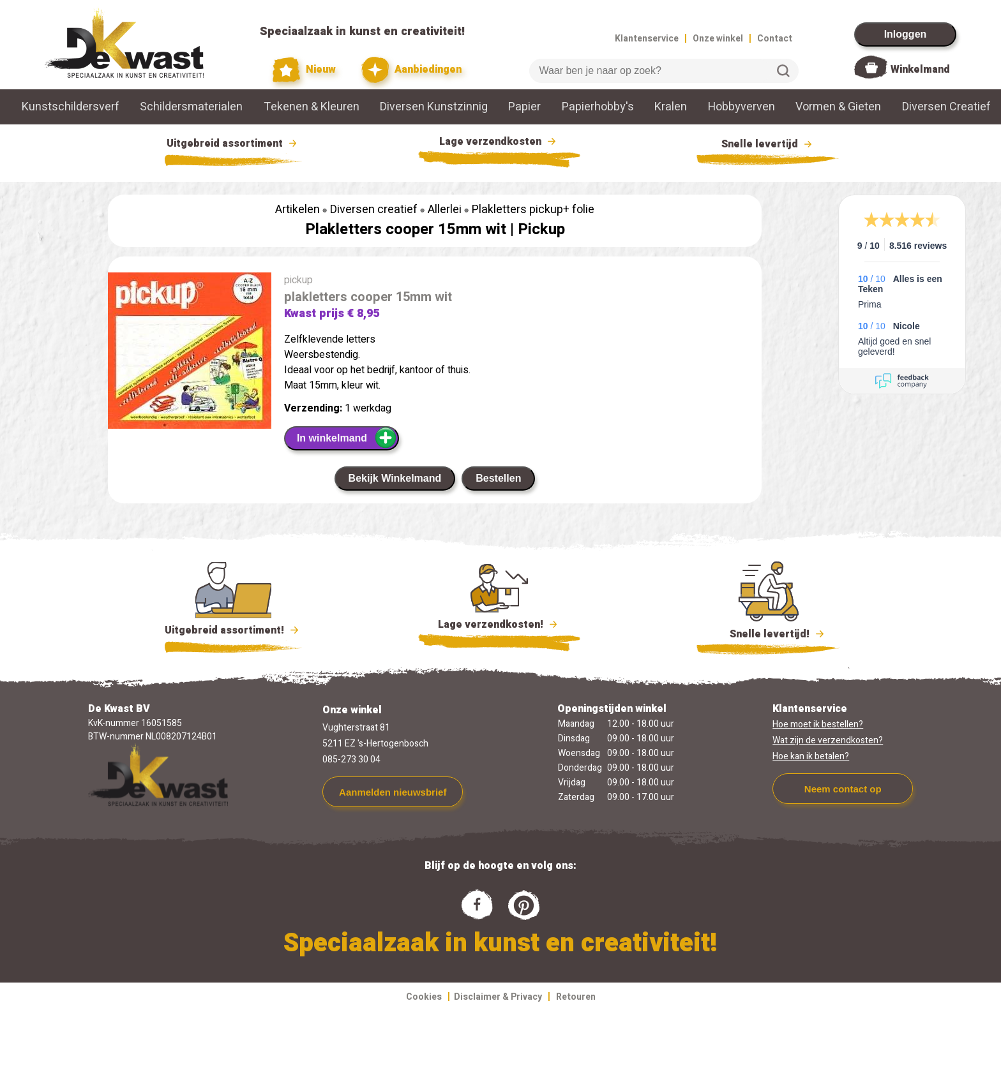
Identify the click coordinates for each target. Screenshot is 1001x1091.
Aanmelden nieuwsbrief (392, 792)
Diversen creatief (374, 209)
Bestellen (498, 478)
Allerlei (445, 209)
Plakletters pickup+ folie (533, 209)
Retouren (576, 997)
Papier (524, 106)
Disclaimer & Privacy (498, 997)
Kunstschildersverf (70, 106)
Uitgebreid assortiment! (233, 630)
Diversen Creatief (946, 106)
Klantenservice (647, 38)
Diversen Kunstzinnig (434, 106)
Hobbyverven (741, 106)
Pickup (541, 229)
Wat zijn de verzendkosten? (827, 740)
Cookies (424, 997)
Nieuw (304, 69)
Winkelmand (920, 69)
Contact (774, 38)
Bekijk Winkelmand (395, 478)
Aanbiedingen (411, 70)
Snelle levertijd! (768, 633)
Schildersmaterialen (191, 106)
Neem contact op (843, 788)
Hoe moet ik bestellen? (817, 724)
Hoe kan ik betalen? (810, 756)
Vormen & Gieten (838, 106)
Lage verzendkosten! (499, 626)
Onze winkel (718, 38)
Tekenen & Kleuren (311, 106)
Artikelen (297, 209)
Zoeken (783, 70)
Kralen (670, 106)
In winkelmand (347, 437)
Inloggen (905, 34)
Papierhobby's (598, 106)
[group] (189, 353)
